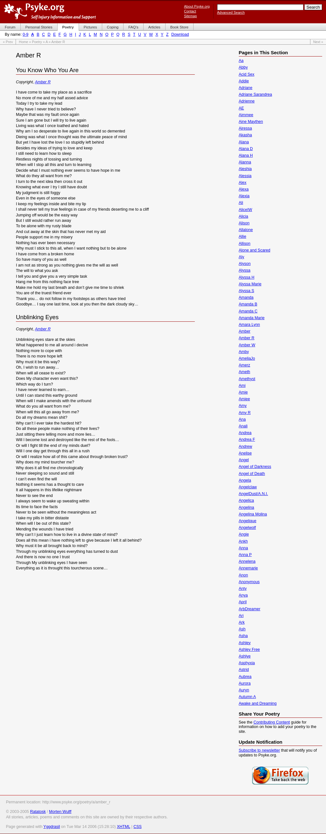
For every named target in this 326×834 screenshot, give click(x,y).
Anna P (245, 554)
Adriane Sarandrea (255, 94)
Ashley (245, 643)
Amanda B (248, 304)
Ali (241, 202)
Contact (190, 11)
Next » (318, 42)
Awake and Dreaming (258, 703)
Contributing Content (271, 722)
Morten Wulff (60, 811)
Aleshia (245, 169)
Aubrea (245, 676)
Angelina (246, 507)
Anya (243, 595)
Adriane (245, 88)
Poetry (37, 42)
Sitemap (190, 16)
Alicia (243, 216)
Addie (244, 81)
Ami (242, 385)
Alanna (245, 162)
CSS (137, 826)
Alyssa (245, 270)
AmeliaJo (247, 358)
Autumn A (247, 697)
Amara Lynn (249, 324)
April (243, 602)
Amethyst (247, 379)
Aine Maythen (251, 121)
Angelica (246, 500)
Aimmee (246, 115)
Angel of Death (252, 473)
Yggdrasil (51, 826)
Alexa (244, 189)
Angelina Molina (253, 514)
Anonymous (249, 582)
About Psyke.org (197, 6)
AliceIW (245, 209)
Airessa (245, 128)
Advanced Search (231, 12)
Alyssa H (246, 277)
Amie (243, 392)
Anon (243, 575)
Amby (244, 351)
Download (180, 34)
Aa (241, 60)
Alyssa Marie (250, 284)
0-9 (25, 34)
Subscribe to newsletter (259, 750)
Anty (243, 588)
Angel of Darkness (255, 466)
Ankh (243, 541)
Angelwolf (247, 527)
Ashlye (245, 656)
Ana (242, 419)
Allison (245, 243)
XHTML (123, 826)
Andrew (245, 446)
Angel (244, 460)
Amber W (247, 345)
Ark (242, 622)
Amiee (244, 399)
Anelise (245, 453)
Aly (241, 257)
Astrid (244, 669)
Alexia (244, 196)
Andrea (245, 433)
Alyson (245, 263)
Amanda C (248, 311)
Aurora (245, 683)
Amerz (244, 365)
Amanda (246, 297)
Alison (244, 223)
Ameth (244, 372)
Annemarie (248, 568)
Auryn (244, 690)
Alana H (246, 155)
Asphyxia (247, 663)
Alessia (245, 176)
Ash (242, 629)
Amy (243, 405)
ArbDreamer (249, 609)
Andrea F (247, 439)
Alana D (246, 149)
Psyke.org (50, 11)
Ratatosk (38, 811)
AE (241, 108)
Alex (242, 182)
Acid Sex (246, 74)
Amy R (245, 412)
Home (23, 42)
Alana (244, 142)
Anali (243, 426)
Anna (243, 548)
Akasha (245, 135)
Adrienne (247, 101)
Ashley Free (249, 649)
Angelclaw (248, 487)
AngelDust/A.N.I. (253, 494)
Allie (242, 236)
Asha (243, 636)
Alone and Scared (254, 250)
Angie (244, 534)
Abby (243, 67)
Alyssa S (246, 291)
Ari (241, 615)
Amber (245, 331)
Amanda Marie (252, 318)
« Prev (8, 42)
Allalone (246, 230)
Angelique (247, 521)
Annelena (247, 561)
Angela (245, 480)
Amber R (43, 82)
